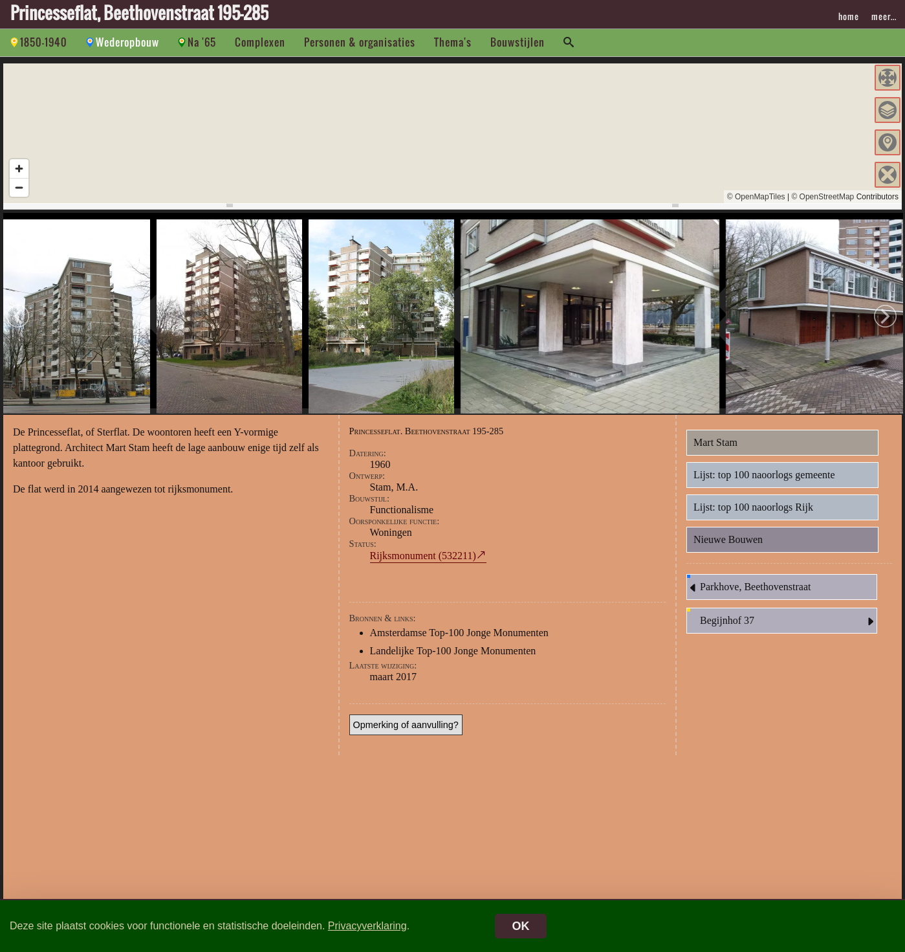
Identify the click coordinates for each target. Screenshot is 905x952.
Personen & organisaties (359, 42)
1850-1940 (43, 42)
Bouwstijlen (517, 42)
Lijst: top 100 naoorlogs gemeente (764, 482)
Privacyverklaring (367, 925)
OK (521, 926)
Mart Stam (715, 450)
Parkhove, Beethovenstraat (749, 595)
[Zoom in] (19, 168)
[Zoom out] (19, 187)
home (848, 16)
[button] (887, 78)
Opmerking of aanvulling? (406, 732)
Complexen (260, 42)
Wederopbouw (127, 42)
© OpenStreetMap (822, 196)
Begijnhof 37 (788, 629)
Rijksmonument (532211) (423, 563)
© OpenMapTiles (756, 196)
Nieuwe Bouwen (728, 547)
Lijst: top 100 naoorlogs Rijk (753, 514)
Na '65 (202, 42)
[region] (452, 133)
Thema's (453, 42)
